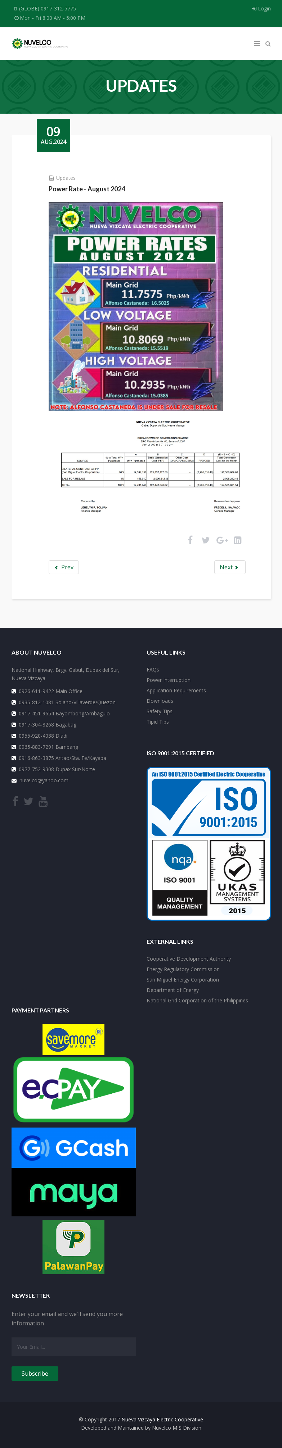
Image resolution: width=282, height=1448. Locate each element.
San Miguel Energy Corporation (183, 979)
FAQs (153, 669)
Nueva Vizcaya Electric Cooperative (162, 1419)
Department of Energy (173, 990)
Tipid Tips (158, 721)
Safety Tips (160, 711)
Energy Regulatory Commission (183, 969)
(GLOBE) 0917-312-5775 (47, 8)
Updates (66, 177)
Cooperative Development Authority (189, 958)
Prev (64, 567)
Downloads (160, 700)
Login (261, 8)
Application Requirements (176, 690)
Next (229, 567)
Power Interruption (169, 680)
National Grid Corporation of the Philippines (197, 1000)
